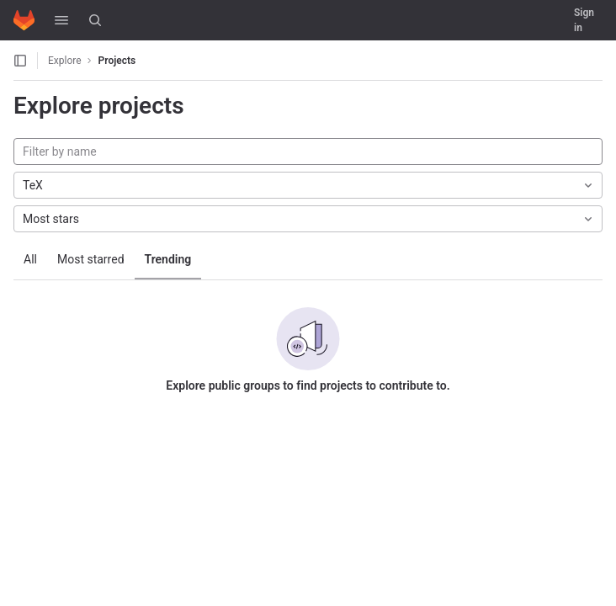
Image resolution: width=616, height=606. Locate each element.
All (30, 259)
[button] (61, 20)
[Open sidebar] (20, 60)
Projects (117, 60)
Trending (168, 259)
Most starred (91, 259)
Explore (65, 60)
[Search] (95, 20)
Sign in (584, 20)
